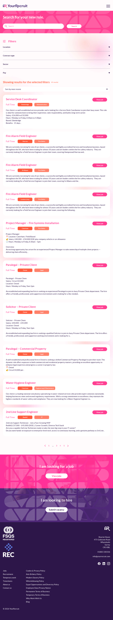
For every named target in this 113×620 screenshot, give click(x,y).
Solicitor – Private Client (21, 306)
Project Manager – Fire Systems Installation (32, 223)
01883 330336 (104, 552)
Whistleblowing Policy (35, 581)
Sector (5, 64)
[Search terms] (33, 26)
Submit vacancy (56, 509)
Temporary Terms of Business (38, 595)
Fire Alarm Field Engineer (21, 135)
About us (6, 584)
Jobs (5, 571)
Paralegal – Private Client (21, 264)
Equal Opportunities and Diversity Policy (42, 584)
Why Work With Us (34, 598)
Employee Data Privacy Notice (38, 588)
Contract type (8, 56)
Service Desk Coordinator (21, 99)
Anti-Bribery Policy (33, 574)
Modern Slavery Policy (35, 578)
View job (99, 100)
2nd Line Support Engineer (22, 411)
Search (74, 26)
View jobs (56, 476)
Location (6, 47)
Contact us (7, 588)
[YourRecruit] (15, 6)
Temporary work (9, 578)
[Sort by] (56, 89)
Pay (4, 73)
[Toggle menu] (108, 6)
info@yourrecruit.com (101, 556)
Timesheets (7, 581)
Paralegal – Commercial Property (26, 348)
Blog (28, 602)
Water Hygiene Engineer (21, 382)
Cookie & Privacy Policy (35, 571)
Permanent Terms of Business (38, 591)
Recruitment (8, 574)
